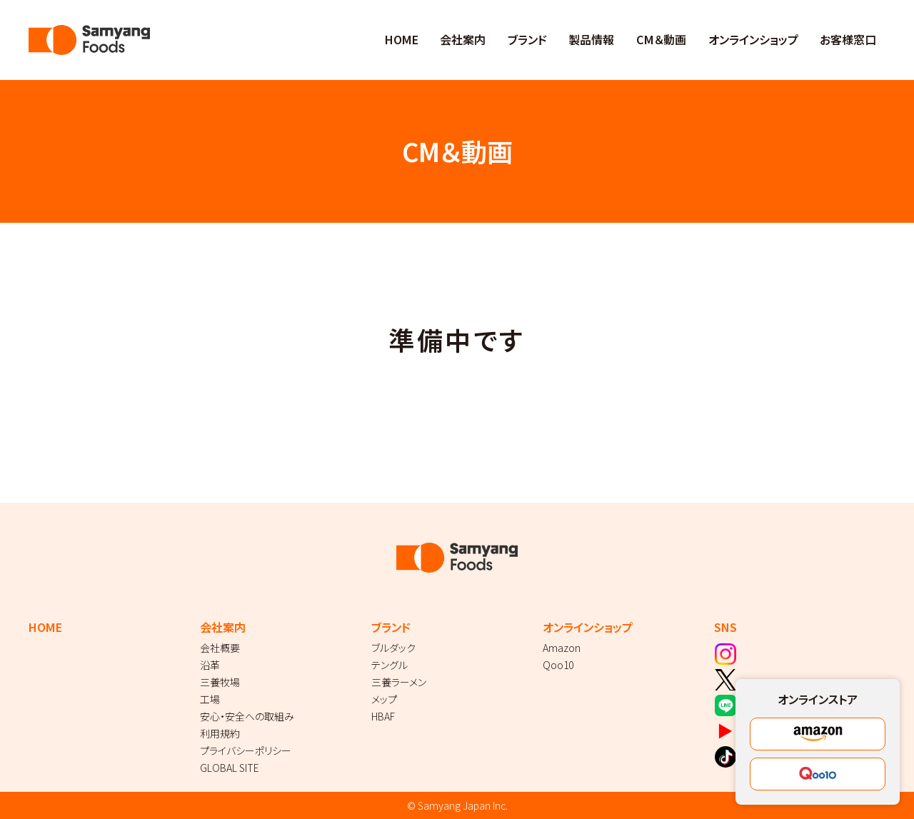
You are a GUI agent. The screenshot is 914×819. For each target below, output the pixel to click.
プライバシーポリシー (245, 750)
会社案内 (463, 39)
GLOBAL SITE (229, 767)
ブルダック (393, 647)
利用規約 (220, 733)
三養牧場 (220, 682)
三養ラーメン (398, 682)
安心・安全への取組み (247, 716)
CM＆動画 (661, 39)
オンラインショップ (753, 39)
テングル (389, 665)
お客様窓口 (848, 39)
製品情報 (591, 39)
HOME (401, 39)
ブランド (527, 39)
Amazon (562, 647)
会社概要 (220, 647)
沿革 (210, 665)
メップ (384, 699)
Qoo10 (558, 665)
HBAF (383, 716)
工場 (210, 699)
